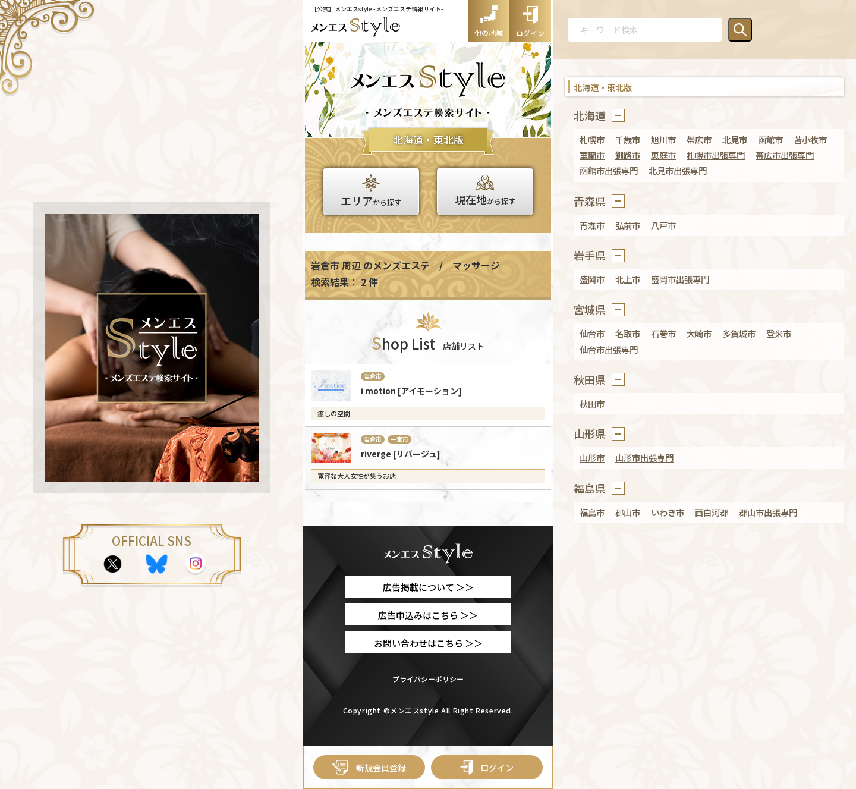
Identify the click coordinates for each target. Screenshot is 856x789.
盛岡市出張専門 (680, 279)
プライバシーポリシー (428, 679)
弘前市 (627, 225)
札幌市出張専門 (716, 155)
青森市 (592, 225)
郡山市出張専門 (768, 512)
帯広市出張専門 (785, 155)
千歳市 (627, 139)
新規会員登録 (369, 767)
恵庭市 (663, 155)
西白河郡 (711, 512)
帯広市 (699, 139)
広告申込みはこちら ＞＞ (428, 615)
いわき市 (667, 512)
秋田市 (592, 403)
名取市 (627, 333)
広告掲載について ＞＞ (428, 587)
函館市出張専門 (609, 170)
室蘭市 (592, 155)
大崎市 (699, 333)
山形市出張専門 (644, 457)
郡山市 (627, 512)
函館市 (770, 139)
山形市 (592, 457)
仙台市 (592, 333)
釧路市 (627, 155)
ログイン (487, 767)
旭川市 (663, 139)
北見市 (734, 139)
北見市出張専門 (678, 170)
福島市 (592, 512)
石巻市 (663, 333)
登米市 (778, 333)
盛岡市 (592, 279)
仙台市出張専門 (609, 349)
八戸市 (663, 225)
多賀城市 (739, 333)
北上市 (627, 279)
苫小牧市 (810, 139)
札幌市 (592, 139)
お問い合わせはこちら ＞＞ (428, 643)
